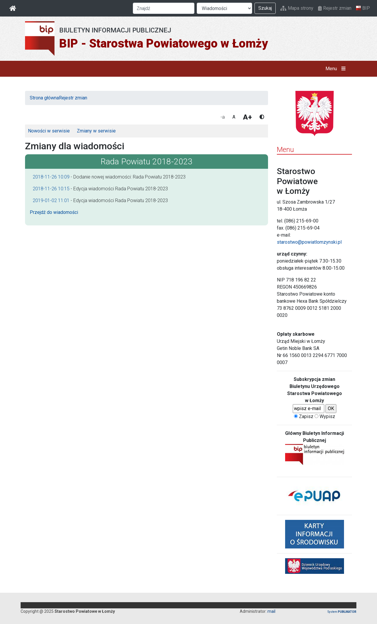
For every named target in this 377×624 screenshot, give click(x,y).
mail (271, 611)
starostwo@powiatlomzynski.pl (309, 242)
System (342, 611)
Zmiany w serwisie (96, 131)
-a (223, 117)
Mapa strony (296, 8)
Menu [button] (336, 68)
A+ (247, 117)
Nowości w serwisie (49, 131)
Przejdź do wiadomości (54, 212)
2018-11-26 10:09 (51, 177)
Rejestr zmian (334, 8)
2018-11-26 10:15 (51, 188)
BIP (363, 8)
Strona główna (44, 98)
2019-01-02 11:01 (51, 200)
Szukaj (265, 8)
